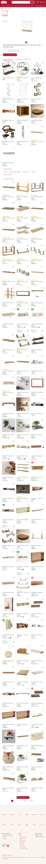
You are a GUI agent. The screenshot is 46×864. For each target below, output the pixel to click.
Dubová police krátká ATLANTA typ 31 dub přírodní (13, 519)
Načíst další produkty (22, 797)
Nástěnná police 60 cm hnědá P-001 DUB (11, 349)
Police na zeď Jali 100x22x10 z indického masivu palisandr (29, 703)
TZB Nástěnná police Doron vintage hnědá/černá (12, 141)
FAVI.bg (43, 857)
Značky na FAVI (22, 838)
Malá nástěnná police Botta (37, 745)
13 (42, 224)
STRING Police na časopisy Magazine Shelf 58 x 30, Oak (28, 681)
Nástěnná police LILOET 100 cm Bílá (24, 99)
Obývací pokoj (7, 8)
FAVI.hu (23, 857)
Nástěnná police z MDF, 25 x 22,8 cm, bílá (25, 788)
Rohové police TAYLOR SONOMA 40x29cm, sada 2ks (28, 239)
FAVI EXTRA (21, 845)
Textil (12, 5)
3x (22, 258)
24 (42, 203)
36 (42, 245)
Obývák (11, 824)
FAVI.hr (27, 857)
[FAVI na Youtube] (8, 846)
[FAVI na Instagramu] (5, 846)
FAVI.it (31, 857)
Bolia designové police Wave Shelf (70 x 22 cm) (12, 566)
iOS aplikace (39, 835)
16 (28, 224)
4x (22, 195)
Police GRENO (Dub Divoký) (37, 724)
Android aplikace (40, 836)
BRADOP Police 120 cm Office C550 (24, 613)
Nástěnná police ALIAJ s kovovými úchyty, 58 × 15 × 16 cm (29, 260)
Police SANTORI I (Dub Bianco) (23, 566)
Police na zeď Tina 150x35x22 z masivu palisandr (27, 302)
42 (13, 335)
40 (28, 377)
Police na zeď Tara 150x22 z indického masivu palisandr (14, 281)
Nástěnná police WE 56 (36, 99)
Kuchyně (27, 5)
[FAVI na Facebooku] (3, 846)
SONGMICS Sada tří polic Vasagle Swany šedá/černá (13, 545)
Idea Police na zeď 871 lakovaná (23, 196)
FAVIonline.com (5, 855)
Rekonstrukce (22, 5)
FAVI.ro (20, 857)
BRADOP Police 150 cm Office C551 (9, 455)
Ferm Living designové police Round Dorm (11, 660)
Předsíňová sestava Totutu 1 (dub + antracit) (11, 613)
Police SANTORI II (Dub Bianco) (8, 634)
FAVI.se (34, 857)
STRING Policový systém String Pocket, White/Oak (27, 477)
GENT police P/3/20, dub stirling (9, 681)
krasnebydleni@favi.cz (8, 835)
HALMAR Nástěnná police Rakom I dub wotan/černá (13, 498)
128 (13, 84)
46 (13, 224)
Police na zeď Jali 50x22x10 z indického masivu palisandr (14, 413)
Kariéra (4, 838)
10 (28, 203)
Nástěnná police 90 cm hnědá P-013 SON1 (11, 239)
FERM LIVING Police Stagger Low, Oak (25, 660)
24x (8, 195)
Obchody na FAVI (22, 836)
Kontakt (4, 836)
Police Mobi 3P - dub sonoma (23, 592)
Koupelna (32, 5)
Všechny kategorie (39, 5)
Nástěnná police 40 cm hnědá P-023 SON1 (11, 217)
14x (8, 237)
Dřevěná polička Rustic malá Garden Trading (26, 392)
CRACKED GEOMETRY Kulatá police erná (11, 745)
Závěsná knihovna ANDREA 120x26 (24, 498)
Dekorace (8, 5)
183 (42, 335)
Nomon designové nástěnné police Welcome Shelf (27, 545)
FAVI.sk (12, 857)
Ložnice (19, 824)
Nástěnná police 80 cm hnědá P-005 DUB (25, 371)
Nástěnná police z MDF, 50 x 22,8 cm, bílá (25, 766)
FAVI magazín (22, 841)
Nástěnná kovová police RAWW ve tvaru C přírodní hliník (29, 413)
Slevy (42, 824)
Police (12, 8)
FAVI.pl (16, 857)
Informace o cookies (23, 848)
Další (25, 800)
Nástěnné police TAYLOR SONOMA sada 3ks (26, 349)
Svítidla (16, 5)
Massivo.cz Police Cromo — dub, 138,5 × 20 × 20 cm (28, 455)
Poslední (31, 800)
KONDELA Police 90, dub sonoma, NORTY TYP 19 (12, 392)
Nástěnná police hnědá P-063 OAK (24, 77)
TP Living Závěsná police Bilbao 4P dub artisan (12, 260)
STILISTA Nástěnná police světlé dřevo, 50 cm (12, 324)
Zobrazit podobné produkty (10, 54)
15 (28, 335)
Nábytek (3, 5)
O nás (20, 835)
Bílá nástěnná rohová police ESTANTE (10, 99)
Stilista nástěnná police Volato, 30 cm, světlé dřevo (28, 217)
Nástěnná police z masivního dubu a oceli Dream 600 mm (14, 434)
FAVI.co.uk (39, 857)
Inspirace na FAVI (22, 840)
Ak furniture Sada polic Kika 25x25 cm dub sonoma (28, 281)
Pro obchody (21, 843)
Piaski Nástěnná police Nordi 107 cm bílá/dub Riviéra (13, 162)
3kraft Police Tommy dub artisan (9, 371)
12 (42, 266)
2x (8, 258)
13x (8, 97)
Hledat (32, 2)
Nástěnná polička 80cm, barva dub (9, 196)
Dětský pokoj (26, 825)
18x (8, 216)
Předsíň (34, 824)
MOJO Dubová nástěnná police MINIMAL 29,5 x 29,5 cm (28, 120)
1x (8, 369)
